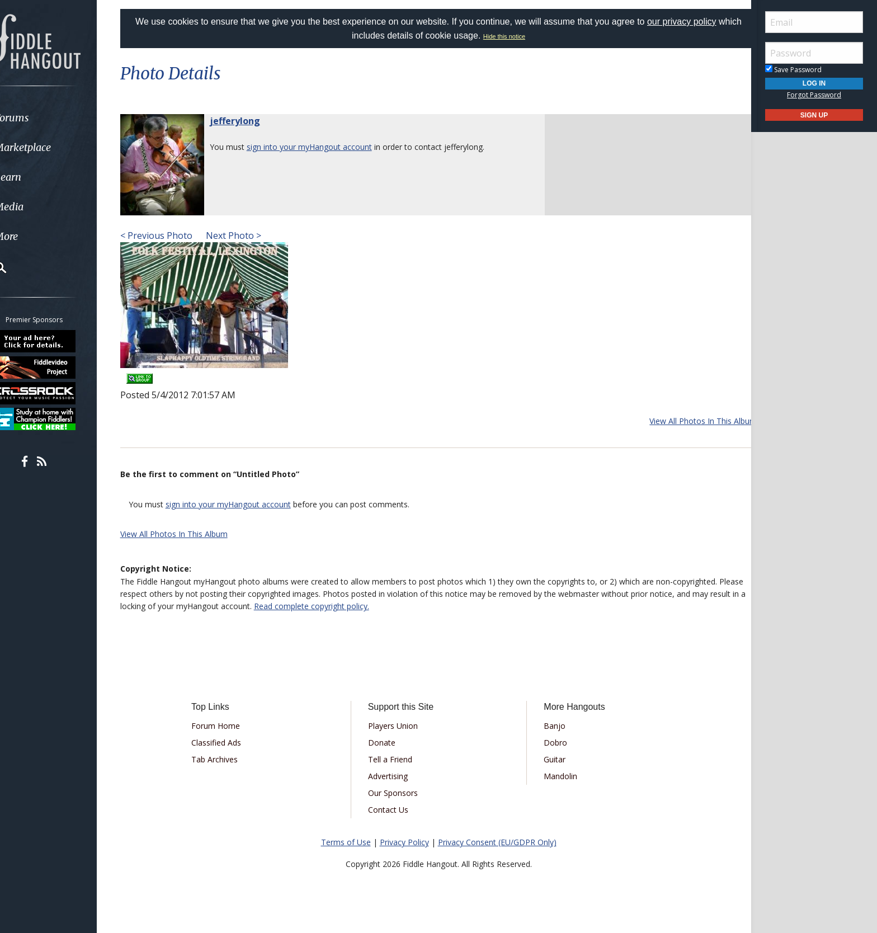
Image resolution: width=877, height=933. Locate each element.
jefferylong (249, 121)
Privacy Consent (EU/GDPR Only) (497, 842)
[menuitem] (63, 118)
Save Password (793, 69)
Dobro (551, 742)
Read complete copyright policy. (380, 606)
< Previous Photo (170, 235)
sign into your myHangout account (323, 147)
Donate (385, 742)
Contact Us (392, 809)
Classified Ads (228, 742)
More (35, 236)
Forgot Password (814, 95)
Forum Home (227, 725)
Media (38, 206)
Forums (40, 117)
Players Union (397, 725)
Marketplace (51, 147)
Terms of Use (346, 842)
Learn (36, 177)
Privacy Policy (404, 842)
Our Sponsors (397, 793)
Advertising (392, 776)
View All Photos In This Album (689, 421)
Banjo (551, 725)
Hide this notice (516, 36)
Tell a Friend (394, 759)
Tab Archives (226, 759)
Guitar (551, 759)
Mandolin (556, 776)
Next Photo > (246, 235)
